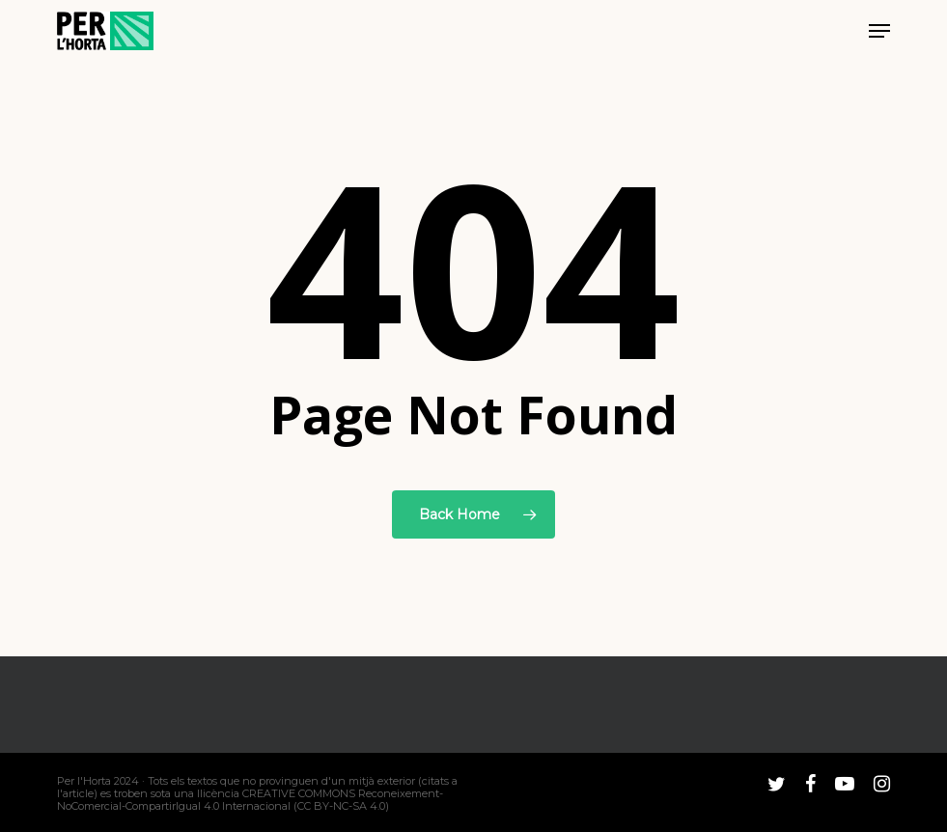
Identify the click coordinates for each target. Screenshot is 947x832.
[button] (879, 31)
